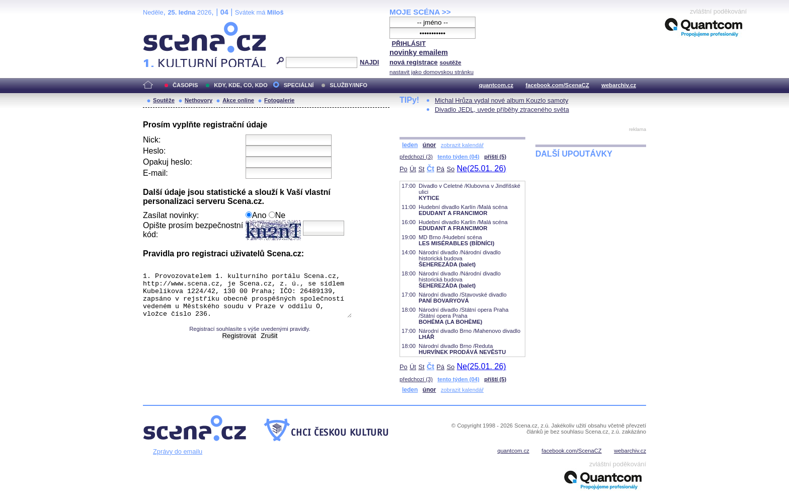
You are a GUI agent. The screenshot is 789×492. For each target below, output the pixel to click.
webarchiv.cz (618, 85)
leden (410, 145)
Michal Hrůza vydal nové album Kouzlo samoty (501, 100)
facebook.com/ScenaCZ (557, 85)
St (421, 169)
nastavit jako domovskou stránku (431, 72)
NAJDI (369, 62)
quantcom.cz (496, 85)
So (451, 169)
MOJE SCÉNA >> (420, 12)
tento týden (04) (458, 157)
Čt (430, 169)
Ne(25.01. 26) (481, 168)
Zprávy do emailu (177, 451)
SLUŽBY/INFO (348, 85)
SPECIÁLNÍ (299, 85)
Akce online (238, 100)
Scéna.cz (160, 26)
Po (404, 169)
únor (429, 145)
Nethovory (198, 100)
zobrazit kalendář (462, 145)
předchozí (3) (416, 157)
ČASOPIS (185, 85)
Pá (441, 169)
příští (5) (495, 157)
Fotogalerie (279, 100)
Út (413, 169)
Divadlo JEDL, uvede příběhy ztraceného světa (502, 109)
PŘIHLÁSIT (408, 43)
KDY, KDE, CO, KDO (240, 85)
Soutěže (164, 100)
